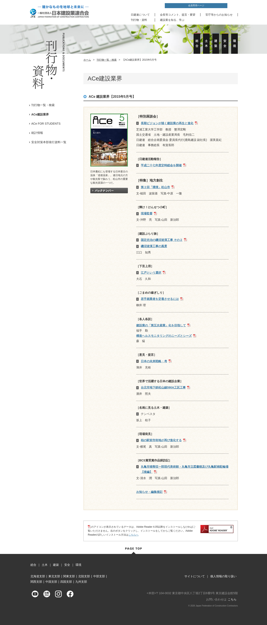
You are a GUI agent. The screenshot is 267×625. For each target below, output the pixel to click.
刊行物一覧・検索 (107, 59)
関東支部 (69, 576)
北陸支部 (84, 576)
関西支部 (36, 581)
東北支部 (54, 576)
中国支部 (51, 581)
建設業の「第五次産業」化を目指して (161, 325)
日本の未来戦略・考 (154, 361)
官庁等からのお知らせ (219, 14)
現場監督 (146, 213)
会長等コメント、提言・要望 (177, 14)
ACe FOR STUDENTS (45, 123)
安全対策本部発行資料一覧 (48, 142)
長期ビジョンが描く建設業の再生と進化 (167, 123)
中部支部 (99, 576)
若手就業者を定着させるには (160, 299)
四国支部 (66, 581)
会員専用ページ (196, 5)
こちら (232, 599)
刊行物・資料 (139, 19)
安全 (67, 564)
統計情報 (37, 132)
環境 (78, 564)
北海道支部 (37, 576)
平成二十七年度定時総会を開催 (161, 165)
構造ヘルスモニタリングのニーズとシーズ (164, 335)
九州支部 (81, 581)
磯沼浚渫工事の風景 (154, 246)
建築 (56, 564)
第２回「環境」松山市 (155, 187)
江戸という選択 (151, 272)
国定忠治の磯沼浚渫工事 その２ (162, 240)
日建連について (140, 14)
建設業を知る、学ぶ (172, 19)
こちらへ (133, 534)
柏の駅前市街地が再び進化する (161, 440)
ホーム (87, 59)
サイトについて (194, 576)
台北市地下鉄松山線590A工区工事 (163, 387)
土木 (45, 564)
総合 (33, 564)
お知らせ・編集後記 (149, 491)
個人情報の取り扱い (223, 576)
